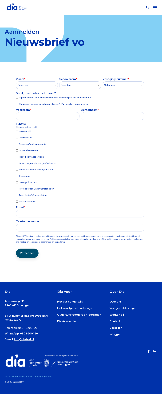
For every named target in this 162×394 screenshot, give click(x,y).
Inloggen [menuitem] (115, 334)
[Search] (148, 7)
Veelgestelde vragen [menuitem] (123, 308)
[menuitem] (19, 377)
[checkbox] (80, 100)
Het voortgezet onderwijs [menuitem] (74, 308)
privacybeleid (64, 239)
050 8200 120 (29, 333)
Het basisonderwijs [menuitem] (70, 301)
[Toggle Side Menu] (155, 6)
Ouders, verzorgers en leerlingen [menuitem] (79, 314)
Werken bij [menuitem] (117, 314)
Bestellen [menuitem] (116, 327)
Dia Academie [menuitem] (66, 321)
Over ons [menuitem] (116, 301)
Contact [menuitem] (115, 321)
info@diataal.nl (24, 339)
